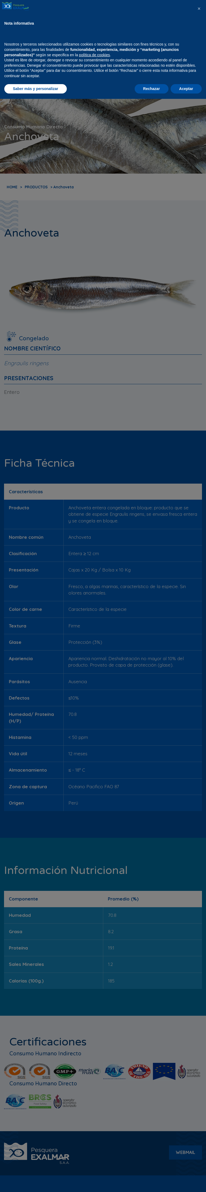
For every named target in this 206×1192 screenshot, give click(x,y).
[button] (199, 1101)
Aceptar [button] (186, 1181)
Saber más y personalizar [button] (35, 1181)
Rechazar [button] (151, 1181)
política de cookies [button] (94, 1148)
